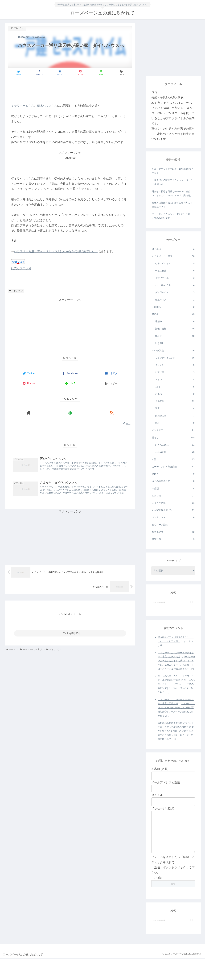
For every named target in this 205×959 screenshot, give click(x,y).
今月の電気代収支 (173, 481)
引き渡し (175, 343)
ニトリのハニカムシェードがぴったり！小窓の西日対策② (172, 216)
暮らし (173, 438)
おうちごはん (175, 445)
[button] (192, 602)
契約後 (173, 314)
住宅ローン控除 (173, 525)
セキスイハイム (175, 263)
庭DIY (173, 474)
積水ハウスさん (47, 105)
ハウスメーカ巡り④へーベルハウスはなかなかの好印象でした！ (56, 251)
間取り (175, 336)
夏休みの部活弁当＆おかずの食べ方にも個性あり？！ (172, 204)
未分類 (173, 488)
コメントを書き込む (70, 633)
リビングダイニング (175, 358)
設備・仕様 (175, 329)
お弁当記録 (175, 452)
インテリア (173, 430)
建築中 (175, 321)
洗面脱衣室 (175, 416)
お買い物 (173, 496)
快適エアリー (173, 532)
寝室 (175, 409)
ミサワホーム (175, 278)
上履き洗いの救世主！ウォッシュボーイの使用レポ (172, 182)
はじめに (173, 249)
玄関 (175, 387)
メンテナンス (173, 517)
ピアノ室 (175, 372)
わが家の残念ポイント (173, 510)
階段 (175, 423)
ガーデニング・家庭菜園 (173, 467)
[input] (173, 602)
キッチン (175, 365)
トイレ (175, 380)
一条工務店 (175, 271)
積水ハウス (175, 300)
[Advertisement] (70, 88)
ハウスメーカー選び (173, 256)
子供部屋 (175, 401)
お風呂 (175, 394)
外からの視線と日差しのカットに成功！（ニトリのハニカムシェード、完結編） (172, 193)
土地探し (173, 307)
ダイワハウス (16, 291)
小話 (173, 459)
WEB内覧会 (173, 351)
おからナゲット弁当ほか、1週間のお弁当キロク (173, 171)
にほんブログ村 (21, 268)
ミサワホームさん (22, 105)
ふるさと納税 (173, 503)
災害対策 (173, 539)
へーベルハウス (175, 285)
